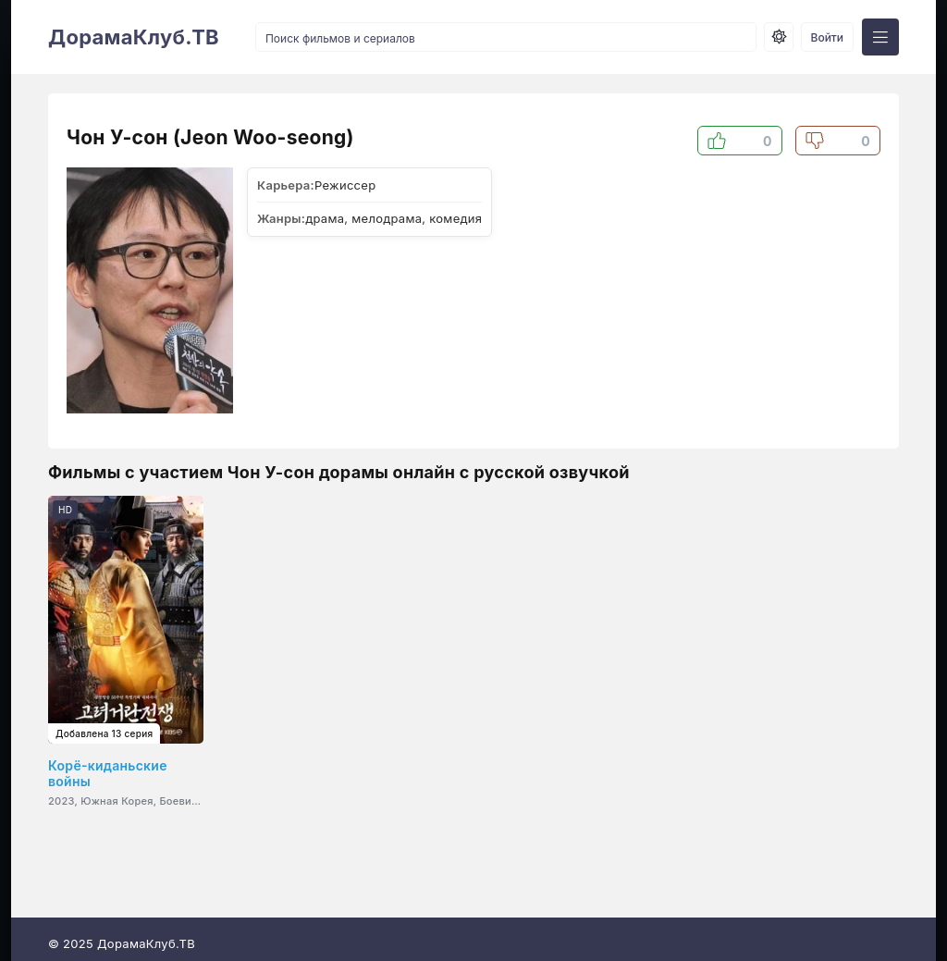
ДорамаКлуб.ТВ (133, 37)
